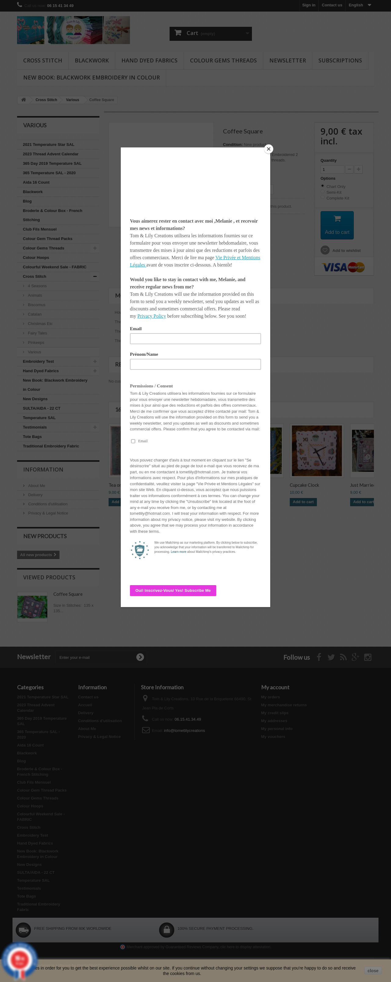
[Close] (268, 149)
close (373, 970)
